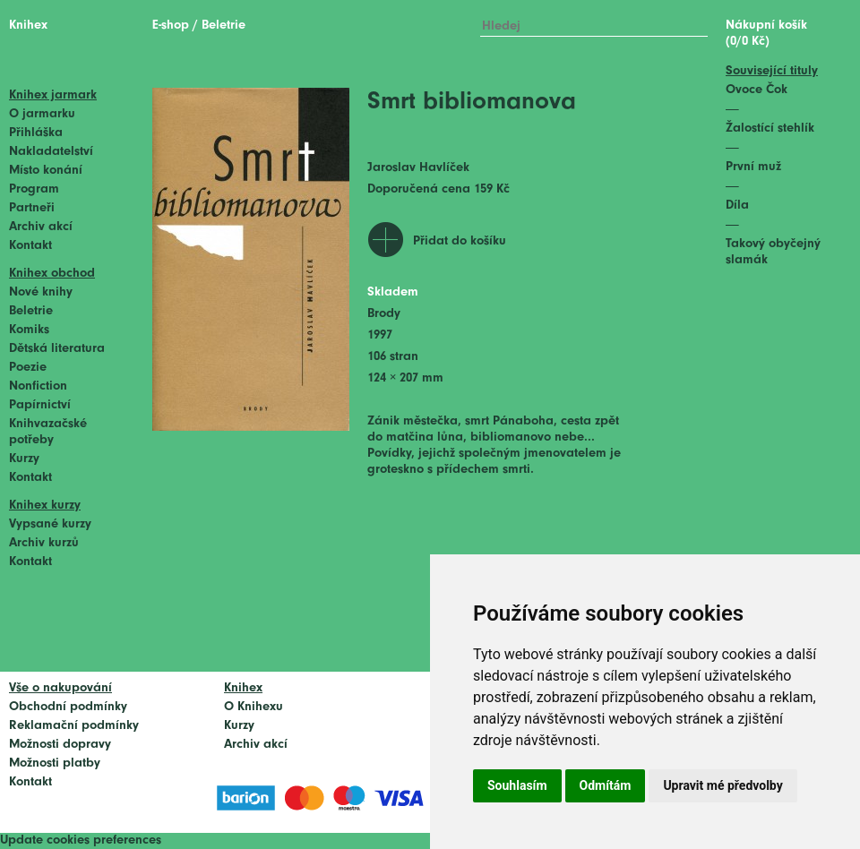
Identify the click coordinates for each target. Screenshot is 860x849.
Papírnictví (40, 405)
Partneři (32, 208)
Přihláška (36, 133)
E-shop (170, 25)
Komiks (29, 330)
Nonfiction (38, 386)
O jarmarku (42, 114)
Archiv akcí (41, 227)
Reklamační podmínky (74, 726)
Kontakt (30, 246)
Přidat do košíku (459, 241)
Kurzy (24, 459)
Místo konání (45, 170)
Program (34, 189)
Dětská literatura (57, 349)
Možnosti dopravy (60, 744)
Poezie (28, 367)
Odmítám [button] (606, 785)
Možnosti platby (54, 763)
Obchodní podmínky (68, 707)
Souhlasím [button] (517, 785)
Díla (737, 205)
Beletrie (31, 311)
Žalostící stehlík (770, 128)
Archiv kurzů (44, 543)
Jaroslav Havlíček (418, 168)
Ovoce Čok (756, 90)
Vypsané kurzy (50, 524)
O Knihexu (253, 707)
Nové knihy (41, 292)
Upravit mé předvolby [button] (722, 785)
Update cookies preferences (80, 840)
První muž (753, 167)
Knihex (28, 25)
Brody (383, 314)
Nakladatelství (51, 152)
